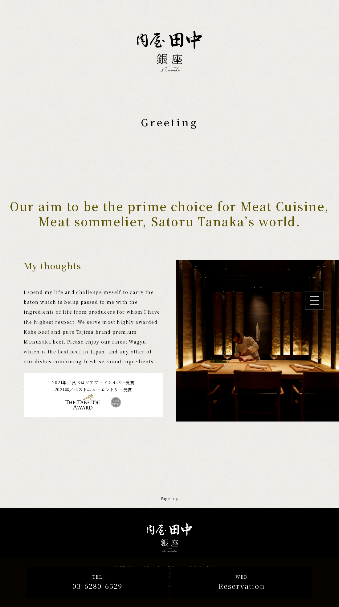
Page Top (170, 498)
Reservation (241, 581)
